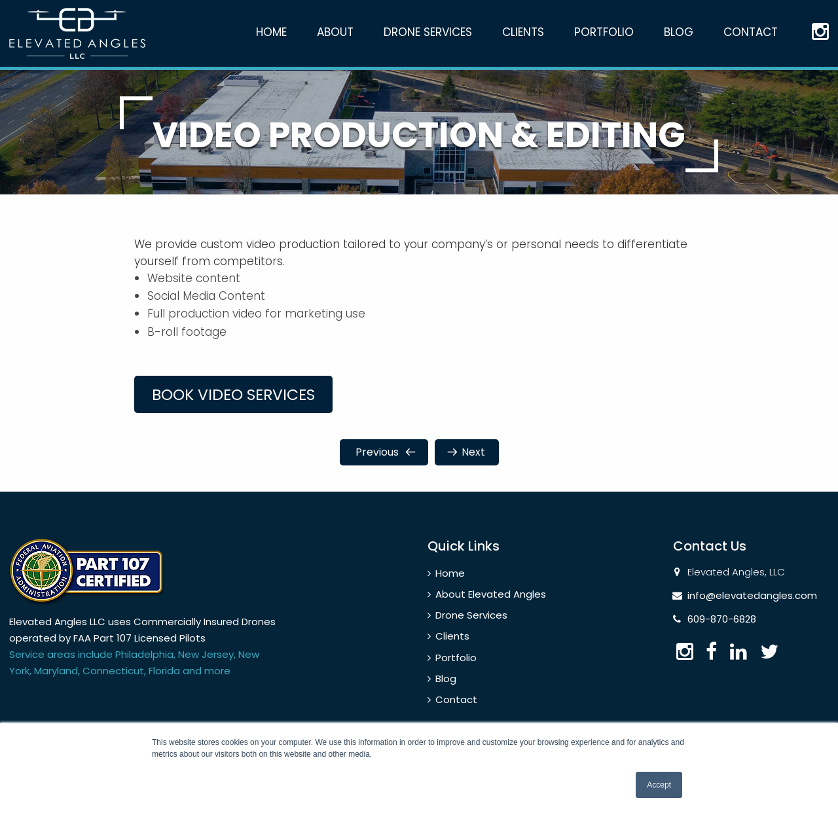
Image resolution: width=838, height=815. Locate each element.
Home (271, 32)
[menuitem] (271, 44)
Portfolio (604, 32)
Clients (523, 32)
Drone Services (428, 32)
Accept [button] (659, 784)
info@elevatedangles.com (752, 606)
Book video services (244, 404)
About (335, 32)
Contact (750, 32)
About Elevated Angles (490, 604)
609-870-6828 (721, 629)
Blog (678, 32)
